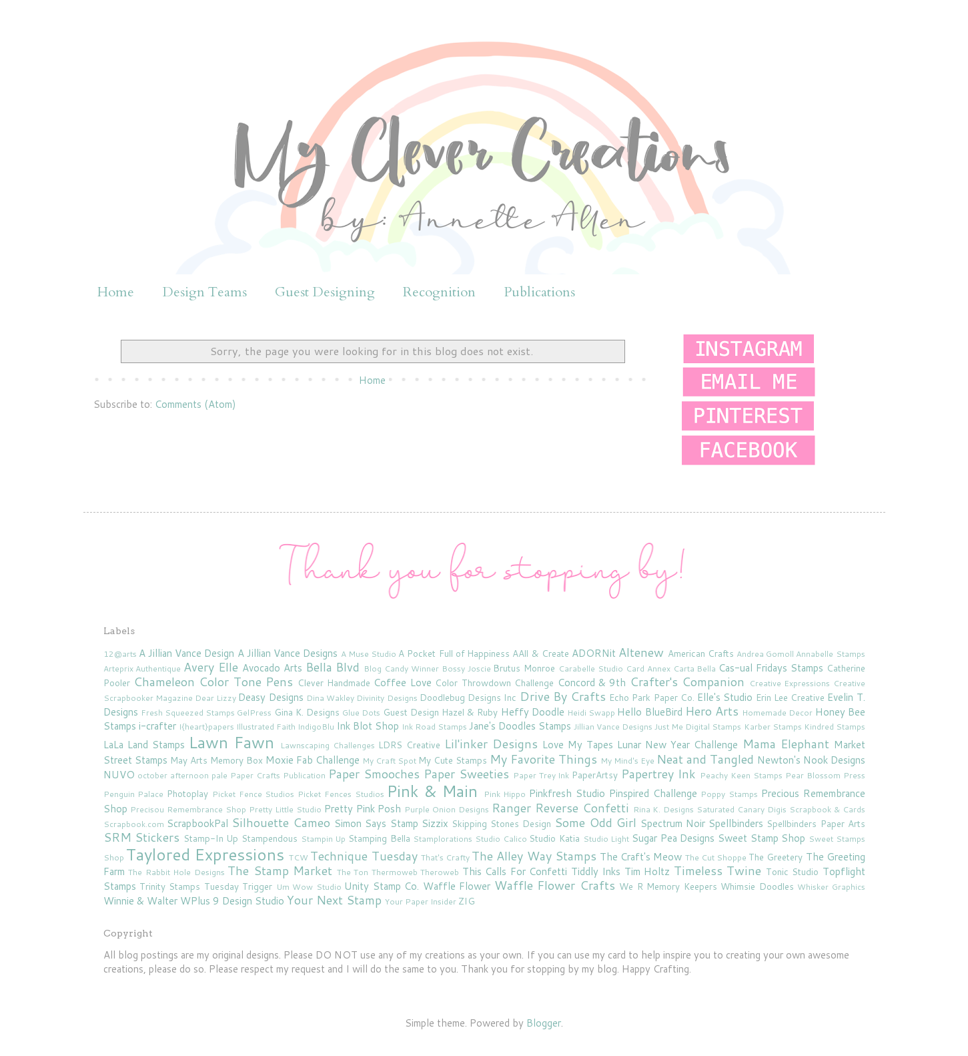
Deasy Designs (270, 697)
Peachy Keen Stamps (741, 775)
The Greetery (776, 856)
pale (219, 775)
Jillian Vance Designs (613, 726)
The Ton (353, 872)
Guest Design (411, 712)
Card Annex (648, 668)
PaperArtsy (595, 774)
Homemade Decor (777, 712)
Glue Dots (361, 712)
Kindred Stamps (834, 726)
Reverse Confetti (582, 807)
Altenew (641, 652)
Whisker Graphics (831, 886)
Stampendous (269, 838)
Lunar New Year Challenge (677, 745)
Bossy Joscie (466, 668)
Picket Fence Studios (253, 794)
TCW (298, 857)
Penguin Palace (133, 794)
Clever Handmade (334, 682)
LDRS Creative (409, 744)
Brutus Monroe (524, 668)
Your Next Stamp (334, 899)
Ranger (511, 807)
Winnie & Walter (140, 901)
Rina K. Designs (663, 809)
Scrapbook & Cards (827, 809)
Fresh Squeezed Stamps (188, 712)
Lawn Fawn (231, 742)
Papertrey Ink (658, 773)
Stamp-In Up (211, 838)
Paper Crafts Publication (278, 775)
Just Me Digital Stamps (697, 726)
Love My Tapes (577, 745)
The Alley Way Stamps (534, 855)
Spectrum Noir (672, 823)
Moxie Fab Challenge (313, 760)
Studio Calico (501, 838)
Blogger (543, 1023)
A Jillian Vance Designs (287, 653)
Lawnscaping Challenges (327, 745)
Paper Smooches (374, 773)
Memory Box (236, 760)
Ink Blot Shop (367, 726)
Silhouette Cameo (280, 822)
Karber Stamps (773, 726)
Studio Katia (554, 838)
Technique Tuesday (363, 855)
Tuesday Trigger (238, 886)
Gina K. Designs (307, 712)
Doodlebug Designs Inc (468, 697)
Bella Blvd (333, 667)
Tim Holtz (647, 871)
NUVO (119, 775)
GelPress (254, 712)
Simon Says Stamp (376, 823)
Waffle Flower (456, 886)
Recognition (439, 292)
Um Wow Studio (309, 886)
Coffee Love (402, 683)
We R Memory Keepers (667, 886)
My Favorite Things (543, 759)
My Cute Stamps (452, 760)
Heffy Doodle (532, 712)
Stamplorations (442, 838)
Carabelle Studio (590, 668)
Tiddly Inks (596, 871)
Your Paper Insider (420, 901)
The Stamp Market (279, 870)
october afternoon (173, 775)
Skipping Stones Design (501, 823)
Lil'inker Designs (491, 743)
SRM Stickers (141, 837)
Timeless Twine (718, 870)
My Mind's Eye (627, 760)
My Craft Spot (389, 760)
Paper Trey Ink (541, 775)
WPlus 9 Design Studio (232, 901)
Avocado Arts (272, 668)
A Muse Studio (368, 653)
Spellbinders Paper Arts (816, 823)
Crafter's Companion (687, 681)
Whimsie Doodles (756, 886)
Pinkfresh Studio (567, 793)
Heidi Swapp (591, 712)
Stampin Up (323, 838)
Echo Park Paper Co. (651, 697)
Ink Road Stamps (434, 726)
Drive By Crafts (563, 696)
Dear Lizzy (215, 698)
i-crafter (157, 726)
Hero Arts (712, 711)
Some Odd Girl (595, 822)
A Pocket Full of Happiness (454, 653)
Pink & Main (432, 791)
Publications (539, 292)
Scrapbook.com (133, 824)
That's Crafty (445, 857)
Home (115, 292)
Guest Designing (325, 292)
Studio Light (606, 838)
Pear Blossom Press (825, 775)
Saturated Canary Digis (741, 809)
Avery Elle (210, 667)
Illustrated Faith (266, 726)
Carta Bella (694, 668)
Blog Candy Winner (401, 668)
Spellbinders (735, 823)
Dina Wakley (330, 698)
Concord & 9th (592, 683)
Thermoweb (395, 872)
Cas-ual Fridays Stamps (770, 668)
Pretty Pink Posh (363, 809)
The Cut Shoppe (716, 857)
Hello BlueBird (649, 712)
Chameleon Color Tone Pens (213, 681)
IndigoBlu (316, 726)
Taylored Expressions (205, 854)
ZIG (466, 900)
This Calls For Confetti (515, 871)
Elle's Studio (725, 697)
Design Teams (204, 292)
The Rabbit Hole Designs (176, 872)
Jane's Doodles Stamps (520, 726)
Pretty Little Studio (285, 809)
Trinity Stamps (169, 886)
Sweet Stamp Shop (761, 838)
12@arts (120, 653)
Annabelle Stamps (830, 653)
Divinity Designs (386, 698)
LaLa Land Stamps (144, 745)
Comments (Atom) (195, 404)
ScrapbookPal (197, 823)
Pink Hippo (505, 794)
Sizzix (435, 823)
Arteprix (118, 668)
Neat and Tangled (705, 759)
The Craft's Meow (641, 857)
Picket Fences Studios (341, 794)
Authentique (158, 668)
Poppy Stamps (729, 794)
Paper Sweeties (466, 773)
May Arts (188, 760)
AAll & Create (540, 653)
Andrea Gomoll (765, 653)
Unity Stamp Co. (381, 886)
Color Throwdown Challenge (494, 682)
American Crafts (701, 653)
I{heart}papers (206, 726)
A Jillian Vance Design (187, 653)
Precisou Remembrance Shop (188, 809)
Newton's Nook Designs (811, 760)
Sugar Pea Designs (673, 838)
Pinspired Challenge (653, 793)
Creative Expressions (789, 683)
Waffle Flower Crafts (554, 885)
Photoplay (187, 793)
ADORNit (594, 653)
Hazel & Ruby (470, 712)
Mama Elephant (786, 743)
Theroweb (439, 872)
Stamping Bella (379, 838)
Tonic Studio (792, 871)
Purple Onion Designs (446, 809)
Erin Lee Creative (790, 697)
